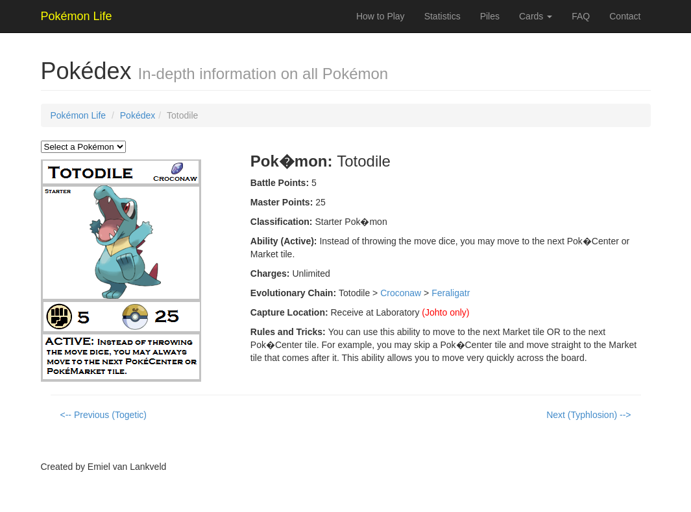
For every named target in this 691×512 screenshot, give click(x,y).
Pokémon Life (78, 115)
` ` (83, 147)
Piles (490, 16)
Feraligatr (450, 293)
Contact (624, 16)
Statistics (442, 16)
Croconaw (400, 293)
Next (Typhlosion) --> (588, 415)
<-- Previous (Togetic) (103, 415)
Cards (535, 16)
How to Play (380, 16)
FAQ (581, 16)
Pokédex (137, 115)
